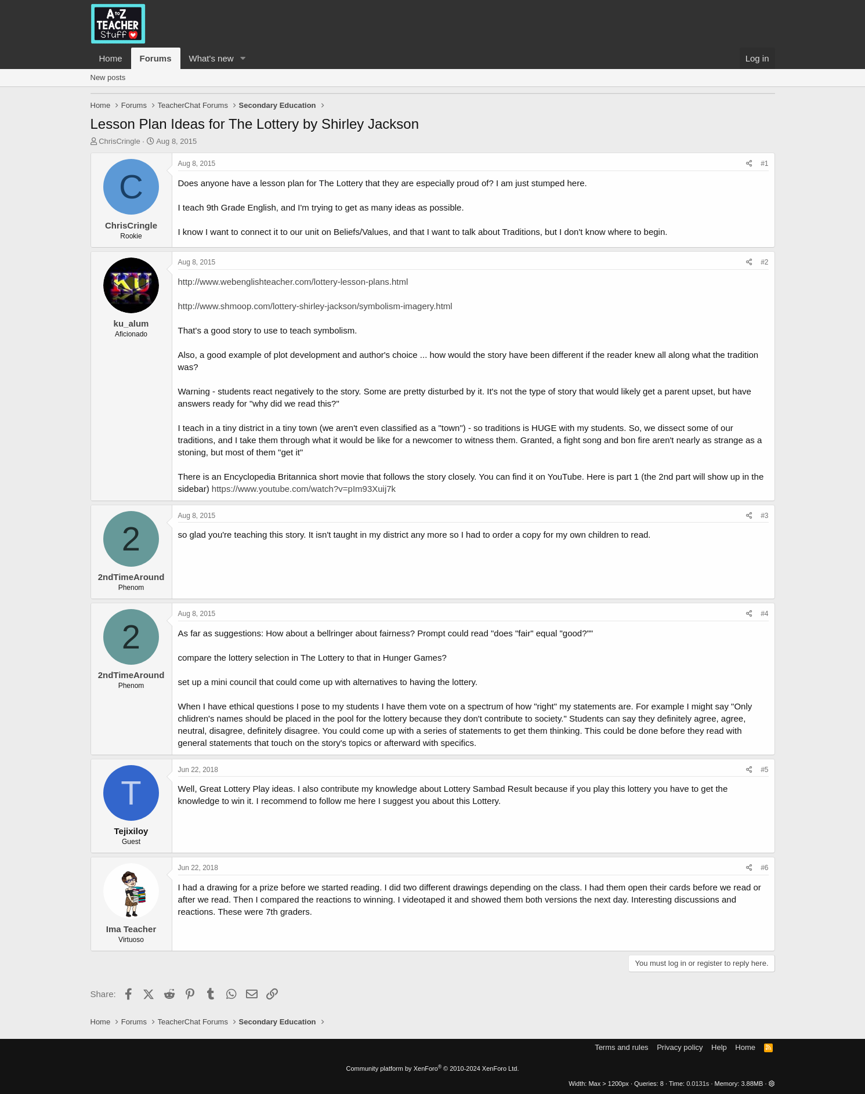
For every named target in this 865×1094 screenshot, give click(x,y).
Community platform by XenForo (432, 1068)
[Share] (749, 164)
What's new (211, 58)
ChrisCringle (119, 141)
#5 (764, 770)
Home (110, 58)
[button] (242, 58)
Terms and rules (621, 1047)
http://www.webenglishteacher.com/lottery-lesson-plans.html (293, 282)
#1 (764, 164)
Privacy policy (680, 1047)
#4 (764, 614)
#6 (764, 868)
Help (719, 1047)
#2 (764, 262)
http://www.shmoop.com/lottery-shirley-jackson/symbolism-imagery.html (315, 306)
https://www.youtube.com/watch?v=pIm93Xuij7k (304, 489)
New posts (108, 77)
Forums (156, 58)
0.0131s (697, 1083)
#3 (764, 516)
